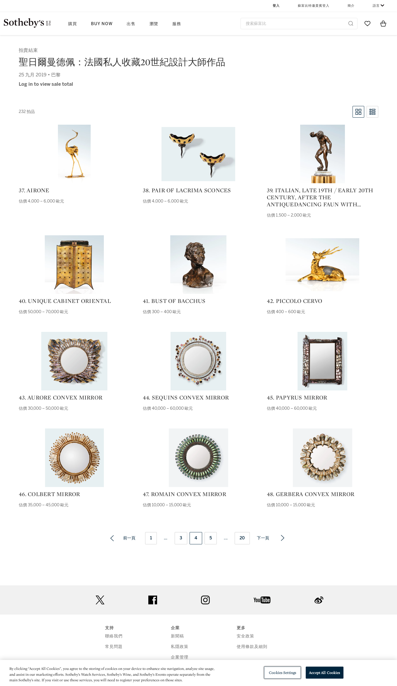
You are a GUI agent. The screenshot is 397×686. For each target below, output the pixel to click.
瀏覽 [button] (153, 23)
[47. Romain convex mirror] (198, 457)
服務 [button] (176, 23)
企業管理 (179, 657)
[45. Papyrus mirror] (322, 361)
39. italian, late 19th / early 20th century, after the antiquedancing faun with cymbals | (320, 197)
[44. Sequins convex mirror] (198, 361)
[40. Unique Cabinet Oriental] (74, 264)
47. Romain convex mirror (184, 494)
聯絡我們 (114, 636)
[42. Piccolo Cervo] (322, 264)
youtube (262, 599)
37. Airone (34, 190)
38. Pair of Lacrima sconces (187, 190)
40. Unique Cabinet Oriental (65, 300)
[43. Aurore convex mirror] (74, 361)
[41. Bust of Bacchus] (198, 264)
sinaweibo (318, 600)
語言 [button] (376, 6)
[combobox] (299, 23)
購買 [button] (72, 23)
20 (242, 538)
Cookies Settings (282, 672)
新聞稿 (177, 636)
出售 (131, 23)
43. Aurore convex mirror (60, 397)
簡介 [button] (351, 6)
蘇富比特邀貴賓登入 (313, 6)
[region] (198, 673)
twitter (100, 600)
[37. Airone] (74, 154)
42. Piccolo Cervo (294, 300)
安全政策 (245, 636)
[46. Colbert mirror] (74, 457)
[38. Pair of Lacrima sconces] (198, 154)
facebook (152, 600)
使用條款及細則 (252, 646)
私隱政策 (179, 646)
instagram (205, 600)
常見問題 (114, 646)
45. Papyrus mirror (297, 397)
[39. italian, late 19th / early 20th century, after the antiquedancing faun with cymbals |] (322, 154)
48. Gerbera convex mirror (310, 494)
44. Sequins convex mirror (186, 397)
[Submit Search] (350, 23)
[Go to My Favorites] (367, 23)
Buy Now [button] (102, 23)
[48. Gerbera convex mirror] (322, 457)
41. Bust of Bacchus (174, 300)
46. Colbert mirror (49, 494)
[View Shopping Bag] (383, 23)
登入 (276, 6)
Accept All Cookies (324, 672)
